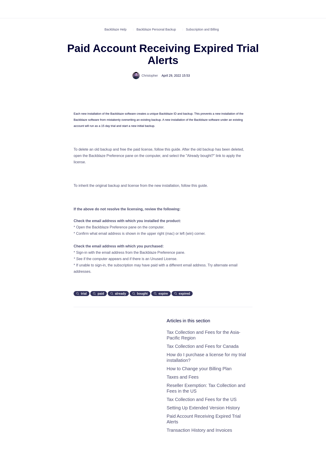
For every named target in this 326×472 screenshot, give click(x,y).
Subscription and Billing (202, 29)
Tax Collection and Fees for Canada (203, 346)
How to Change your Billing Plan (199, 368)
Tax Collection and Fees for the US (202, 399)
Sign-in (82, 252)
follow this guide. (168, 149)
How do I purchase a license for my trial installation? (206, 357)
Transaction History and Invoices (199, 430)
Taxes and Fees (183, 377)
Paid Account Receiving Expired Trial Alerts (204, 419)
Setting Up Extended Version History (203, 407)
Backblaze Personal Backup (156, 29)
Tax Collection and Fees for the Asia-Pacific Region (203, 335)
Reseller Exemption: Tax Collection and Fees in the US (206, 388)
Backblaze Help (115, 29)
